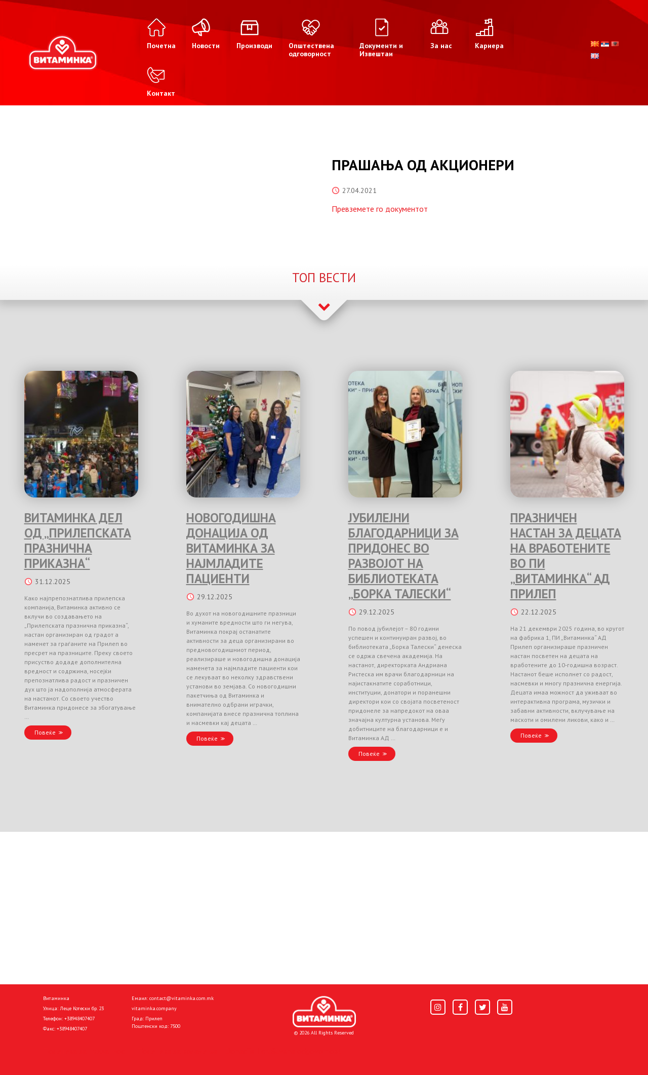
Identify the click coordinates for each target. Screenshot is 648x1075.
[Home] (324, 1011)
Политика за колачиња (177, 1051)
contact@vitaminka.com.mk (181, 998)
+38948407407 (79, 1018)
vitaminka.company (154, 1008)
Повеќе (45, 732)
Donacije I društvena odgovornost (283, 1051)
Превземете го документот (380, 209)
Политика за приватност (86, 1051)
